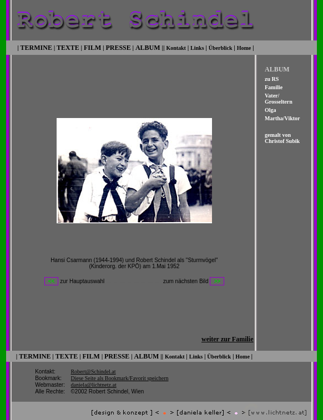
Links (197, 47)
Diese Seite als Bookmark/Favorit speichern (119, 371)
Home (244, 47)
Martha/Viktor (282, 117)
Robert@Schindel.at (92, 364)
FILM (92, 46)
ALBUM (147, 46)
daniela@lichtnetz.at (93, 378)
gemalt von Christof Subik (282, 137)
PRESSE (117, 46)
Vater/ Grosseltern (278, 97)
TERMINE (36, 46)
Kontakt (176, 47)
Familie (273, 86)
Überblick (221, 47)
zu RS (272, 78)
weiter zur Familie (227, 332)
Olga (270, 109)
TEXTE (68, 46)
